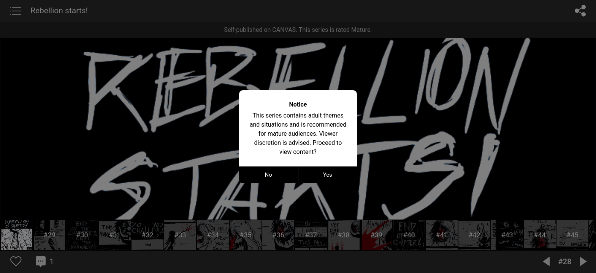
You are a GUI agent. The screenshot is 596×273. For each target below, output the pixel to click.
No (268, 174)
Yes (327, 174)
